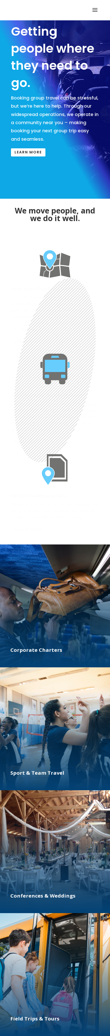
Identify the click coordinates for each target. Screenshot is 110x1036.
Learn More (28, 152)
